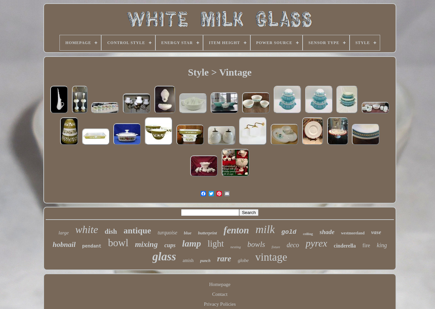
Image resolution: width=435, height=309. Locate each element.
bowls (256, 244)
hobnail (64, 244)
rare (224, 258)
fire (366, 245)
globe (243, 260)
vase (376, 232)
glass (164, 256)
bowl (118, 243)
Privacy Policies (220, 304)
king (382, 245)
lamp (191, 243)
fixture (276, 247)
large (63, 232)
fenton (236, 230)
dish (111, 231)
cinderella (345, 246)
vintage (271, 257)
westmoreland (353, 233)
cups (169, 245)
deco (293, 245)
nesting (235, 247)
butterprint (207, 232)
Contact (220, 294)
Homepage (220, 284)
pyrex (316, 243)
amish (188, 260)
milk (265, 229)
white (86, 229)
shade (327, 231)
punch (205, 260)
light (216, 244)
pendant (92, 246)
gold (288, 232)
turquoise (167, 232)
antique (137, 230)
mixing (146, 244)
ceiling (308, 234)
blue (188, 232)
